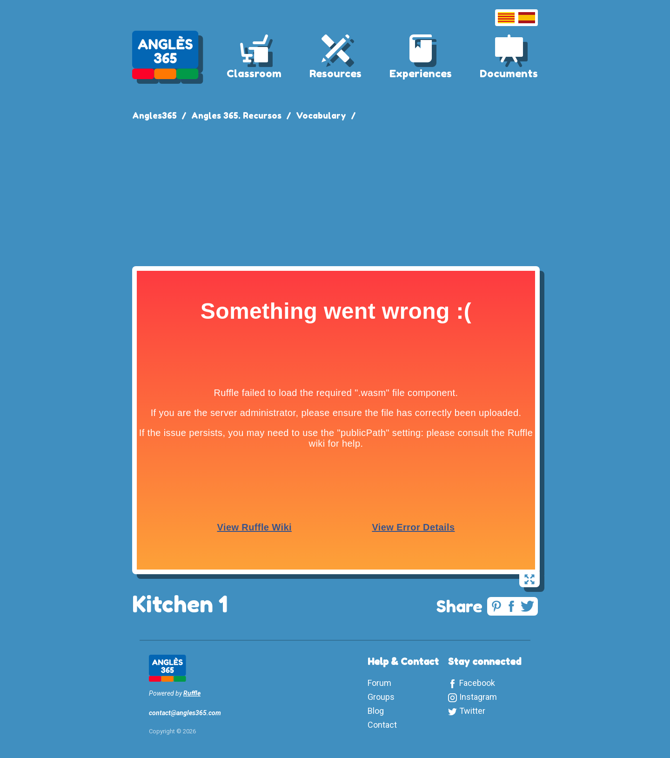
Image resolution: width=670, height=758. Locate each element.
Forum (379, 683)
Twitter (472, 711)
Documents (509, 73)
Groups (381, 697)
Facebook (477, 683)
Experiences (420, 73)
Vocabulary (321, 115)
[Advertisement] (335, 192)
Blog (376, 711)
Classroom (254, 73)
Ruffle (192, 693)
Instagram (478, 697)
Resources (335, 73)
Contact (382, 725)
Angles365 (154, 115)
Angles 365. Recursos (236, 115)
